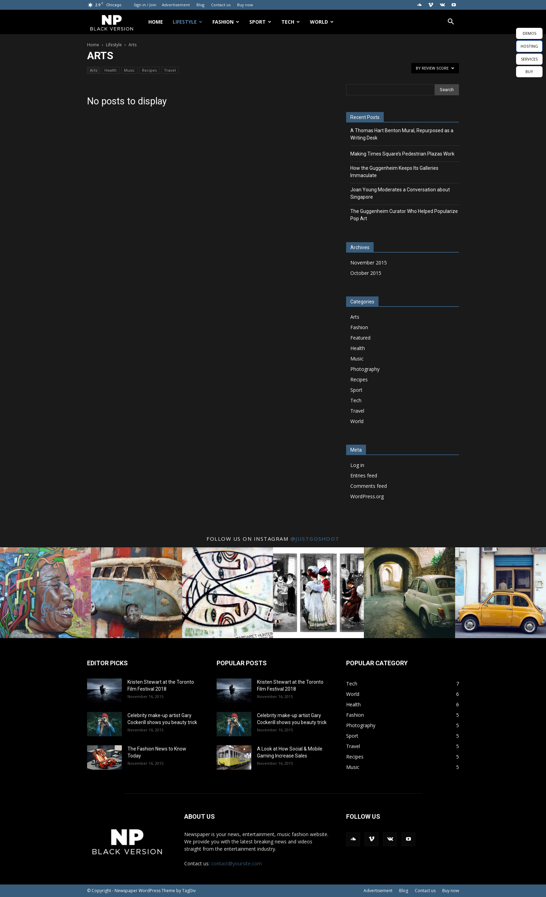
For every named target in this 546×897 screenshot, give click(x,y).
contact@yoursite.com (236, 863)
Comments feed (368, 486)
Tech (290, 21)
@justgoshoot (315, 538)
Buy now (245, 4)
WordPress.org (367, 496)
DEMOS (529, 33)
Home (155, 21)
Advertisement (176, 4)
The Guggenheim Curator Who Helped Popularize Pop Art (404, 214)
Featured (360, 337)
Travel (170, 70)
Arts (93, 70)
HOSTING (529, 46)
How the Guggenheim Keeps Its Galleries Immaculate (394, 171)
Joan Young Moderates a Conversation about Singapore (400, 193)
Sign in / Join (145, 4)
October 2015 (365, 273)
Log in (357, 465)
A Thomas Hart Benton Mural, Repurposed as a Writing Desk (401, 134)
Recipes (149, 70)
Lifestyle (187, 21)
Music (129, 70)
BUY (529, 71)
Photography (365, 369)
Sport (260, 21)
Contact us (221, 4)
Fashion (225, 21)
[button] (450, 22)
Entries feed (363, 475)
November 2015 (368, 262)
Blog (200, 4)
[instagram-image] (45, 592)
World (322, 21)
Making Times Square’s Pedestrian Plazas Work (402, 154)
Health (110, 70)
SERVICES (529, 59)
